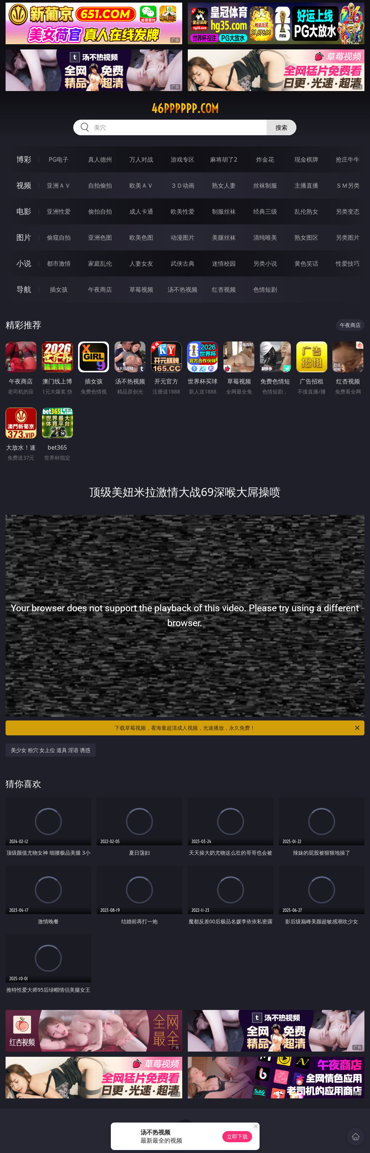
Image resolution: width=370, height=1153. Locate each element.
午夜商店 (100, 289)
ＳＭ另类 (348, 185)
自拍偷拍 (100, 185)
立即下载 (237, 1136)
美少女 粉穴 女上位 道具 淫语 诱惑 (50, 750)
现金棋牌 (306, 159)
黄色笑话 (306, 263)
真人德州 (100, 159)
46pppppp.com (185, 108)
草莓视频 (141, 289)
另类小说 (265, 263)
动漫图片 (182, 237)
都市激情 (59, 263)
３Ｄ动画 (182, 185)
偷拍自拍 (100, 211)
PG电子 (58, 159)
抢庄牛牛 (348, 159)
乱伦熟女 (306, 211)
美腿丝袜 (224, 237)
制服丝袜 (224, 211)
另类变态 (348, 211)
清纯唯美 (265, 237)
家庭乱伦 (100, 263)
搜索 (281, 127)
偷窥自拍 (59, 237)
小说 (23, 263)
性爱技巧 (348, 263)
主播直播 (306, 185)
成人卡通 (141, 211)
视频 (23, 185)
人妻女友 (141, 263)
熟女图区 (306, 237)
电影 (23, 211)
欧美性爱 (182, 211)
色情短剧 (265, 289)
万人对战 (141, 159)
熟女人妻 (224, 185)
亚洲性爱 (59, 211)
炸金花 (265, 159)
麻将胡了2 (223, 159)
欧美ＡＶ (141, 185)
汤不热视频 (182, 289)
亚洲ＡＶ (59, 185)
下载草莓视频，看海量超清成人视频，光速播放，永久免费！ (238, 727)
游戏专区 (182, 159)
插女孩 (59, 289)
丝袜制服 (265, 185)
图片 (23, 237)
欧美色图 (141, 237)
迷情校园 (224, 263)
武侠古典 (182, 263)
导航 (23, 289)
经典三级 (265, 211)
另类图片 (348, 237)
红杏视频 (224, 289)
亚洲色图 (100, 237)
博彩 (23, 159)
